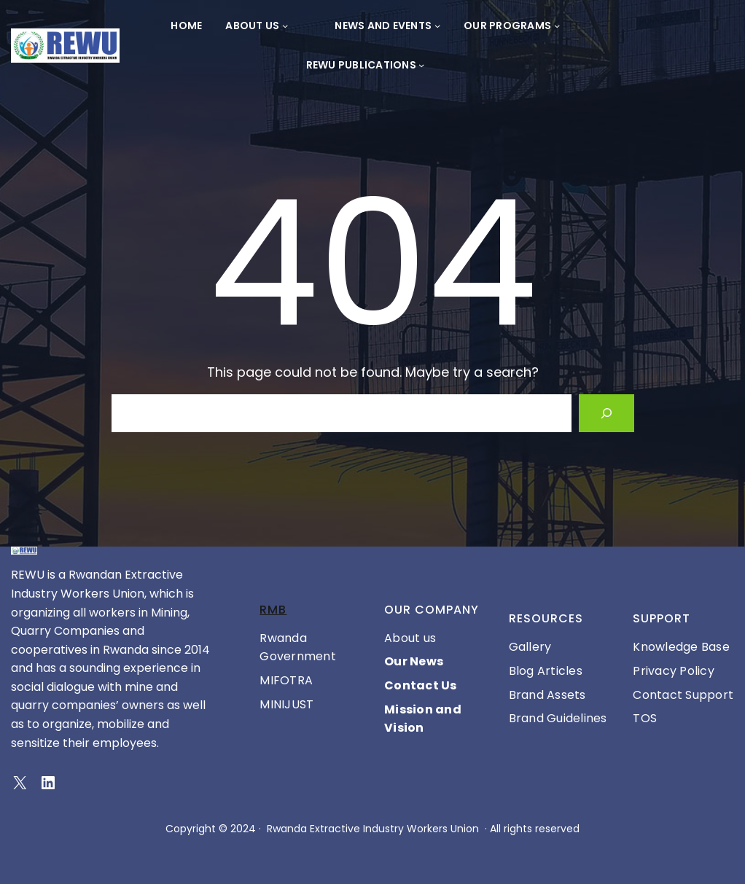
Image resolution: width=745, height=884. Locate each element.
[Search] (606, 413)
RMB (273, 609)
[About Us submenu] (285, 25)
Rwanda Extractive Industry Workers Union (373, 828)
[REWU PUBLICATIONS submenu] (421, 65)
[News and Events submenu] (437, 25)
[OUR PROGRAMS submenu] (557, 25)
